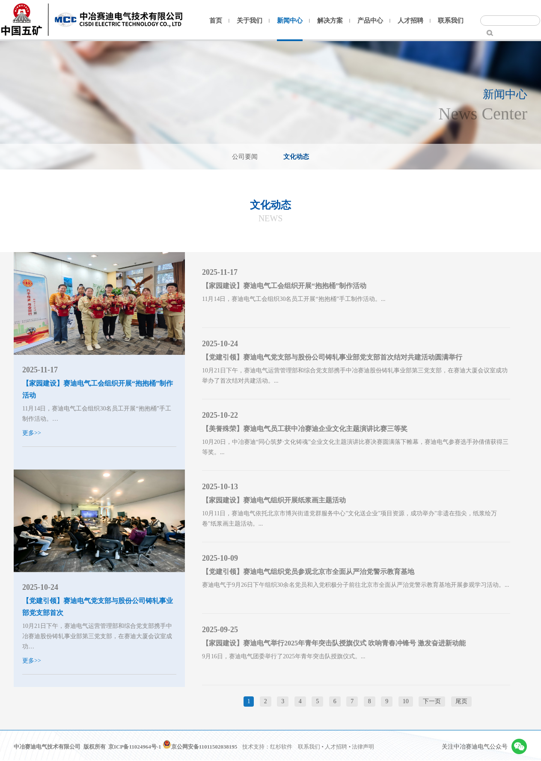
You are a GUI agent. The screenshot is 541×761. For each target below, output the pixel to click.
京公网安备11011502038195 (200, 746)
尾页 (461, 701)
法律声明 (363, 746)
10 (406, 701)
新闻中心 (290, 20)
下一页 (432, 701)
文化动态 (296, 156)
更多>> (31, 433)
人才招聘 (410, 20)
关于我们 (249, 20)
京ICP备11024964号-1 (134, 746)
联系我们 (451, 20)
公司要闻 (245, 156)
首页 (215, 20)
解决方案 (330, 20)
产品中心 (370, 20)
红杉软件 (281, 746)
